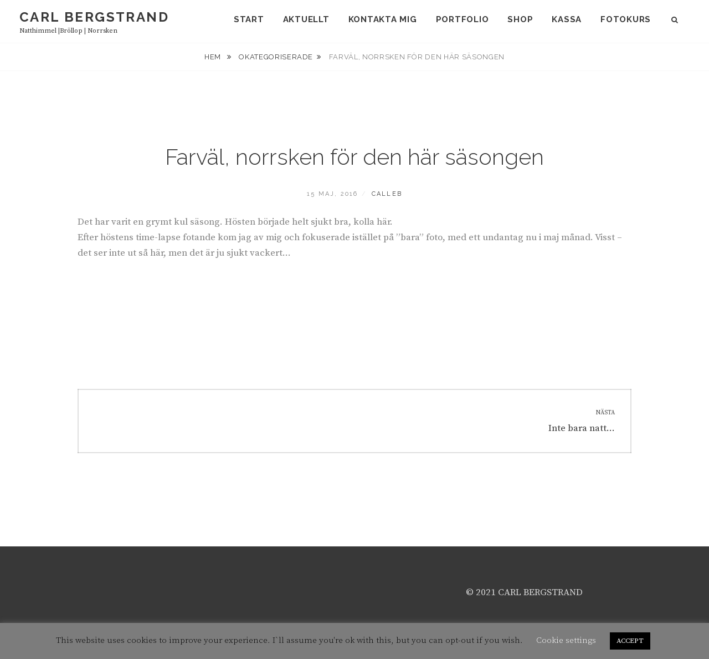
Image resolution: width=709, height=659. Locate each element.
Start (249, 19)
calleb (387, 193)
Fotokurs (625, 19)
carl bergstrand (94, 17)
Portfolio (462, 19)
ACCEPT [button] (630, 640)
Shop (520, 19)
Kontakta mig (382, 19)
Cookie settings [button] (566, 640)
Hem (213, 57)
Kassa (567, 19)
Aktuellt (306, 19)
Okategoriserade (276, 57)
